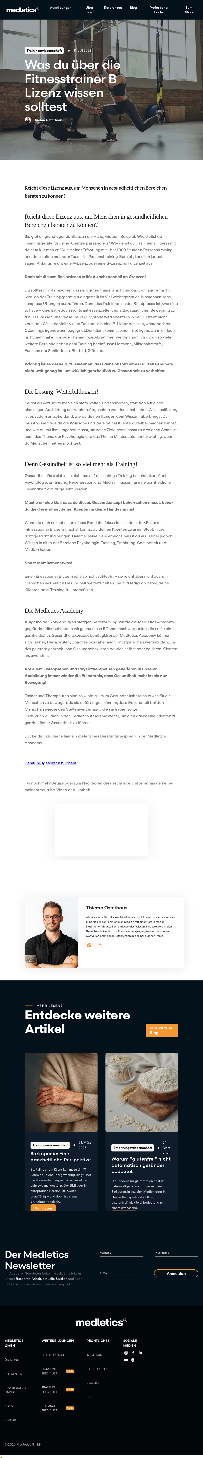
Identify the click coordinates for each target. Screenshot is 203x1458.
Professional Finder (159, 10)
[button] (62, 7)
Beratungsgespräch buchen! (50, 762)
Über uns (89, 10)
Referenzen (113, 7)
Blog (133, 7)
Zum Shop (189, 10)
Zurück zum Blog (161, 1030)
